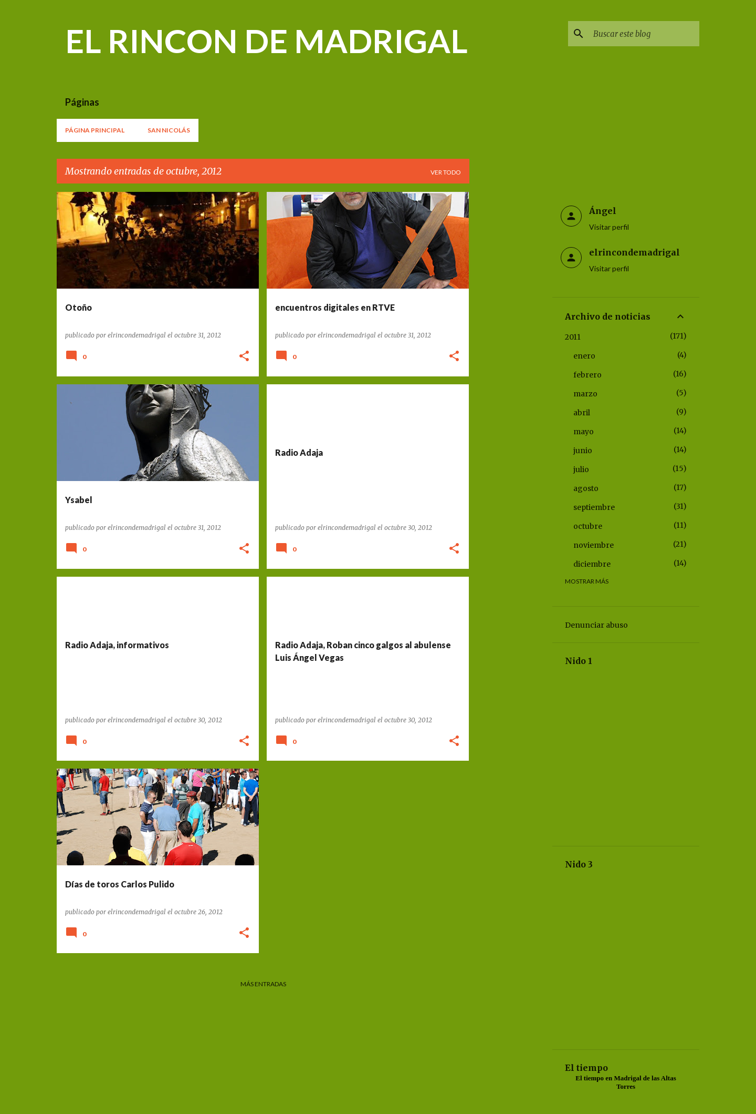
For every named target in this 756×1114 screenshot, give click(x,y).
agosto (585, 488)
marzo (585, 393)
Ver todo (445, 172)
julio (581, 469)
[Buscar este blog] (644, 33)
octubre (587, 526)
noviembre (593, 545)
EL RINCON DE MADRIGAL (266, 40)
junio (582, 450)
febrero (587, 375)
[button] (244, 357)
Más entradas (263, 984)
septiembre (594, 507)
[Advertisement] (510, 349)
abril (581, 412)
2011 (573, 337)
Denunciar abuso (596, 625)
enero (584, 356)
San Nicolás (169, 130)
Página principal (94, 130)
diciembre (592, 564)
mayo (583, 431)
